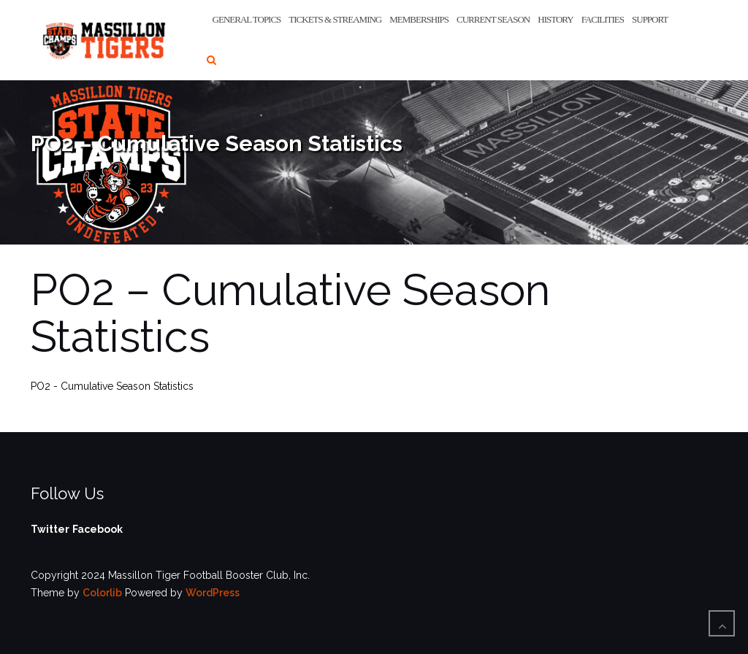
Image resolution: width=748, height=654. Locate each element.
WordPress (213, 593)
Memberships (419, 19)
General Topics (247, 19)
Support (650, 19)
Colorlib (102, 593)
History (555, 19)
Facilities (602, 19)
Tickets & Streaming (335, 19)
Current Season (493, 19)
